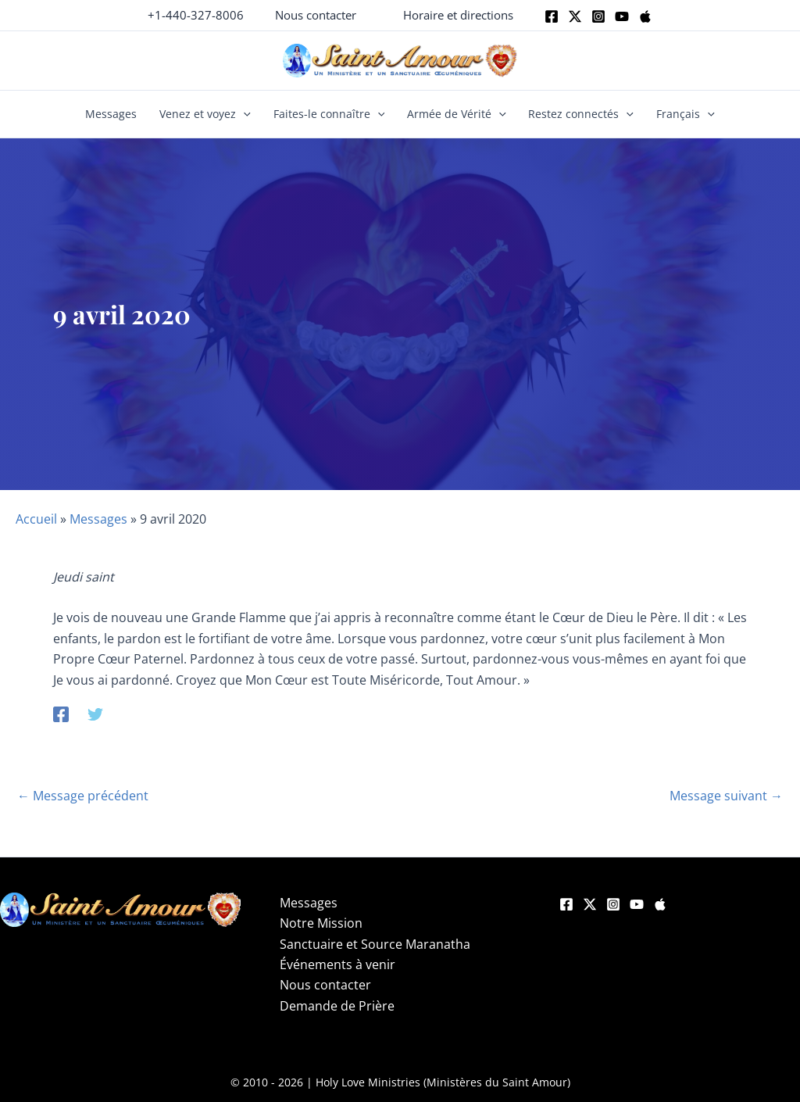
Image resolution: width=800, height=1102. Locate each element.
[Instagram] (598, 16)
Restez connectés (581, 114)
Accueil (36, 519)
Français (685, 114)
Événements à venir (337, 964)
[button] (315, 15)
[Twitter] (575, 16)
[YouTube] (637, 904)
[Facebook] (552, 16)
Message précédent (82, 795)
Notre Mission (321, 923)
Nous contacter (325, 984)
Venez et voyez (205, 114)
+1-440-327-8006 (196, 15)
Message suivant (726, 795)
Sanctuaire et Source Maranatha (375, 944)
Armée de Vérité (456, 114)
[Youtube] (622, 16)
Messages (111, 113)
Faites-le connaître (329, 114)
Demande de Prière (337, 1005)
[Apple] (645, 16)
